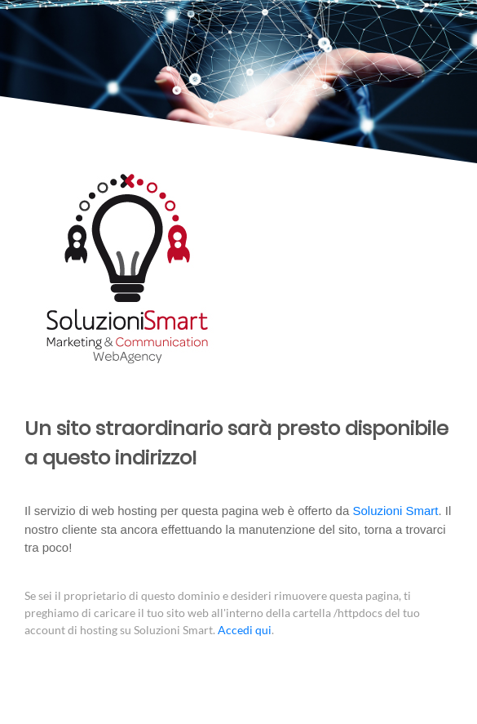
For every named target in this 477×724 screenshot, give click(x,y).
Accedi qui (245, 630)
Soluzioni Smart (395, 510)
